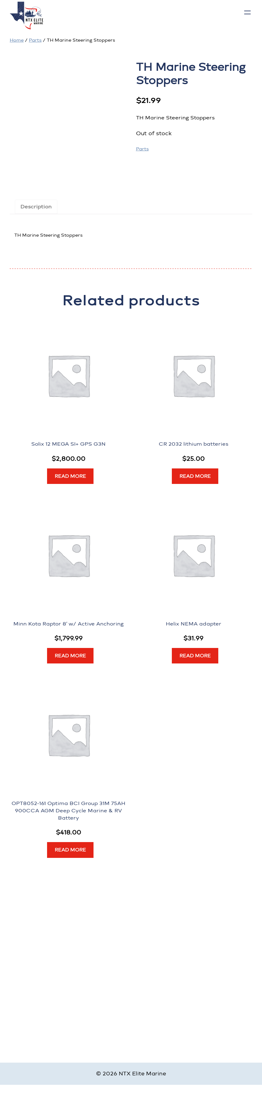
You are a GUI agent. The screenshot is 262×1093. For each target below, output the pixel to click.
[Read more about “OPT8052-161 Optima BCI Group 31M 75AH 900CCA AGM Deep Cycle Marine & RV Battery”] (70, 850)
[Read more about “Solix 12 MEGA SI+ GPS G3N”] (70, 476)
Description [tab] (36, 207)
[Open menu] (247, 12)
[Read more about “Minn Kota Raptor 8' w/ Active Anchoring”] (70, 656)
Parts (35, 40)
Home (17, 40)
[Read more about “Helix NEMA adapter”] (195, 656)
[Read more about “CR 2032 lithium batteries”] (195, 476)
